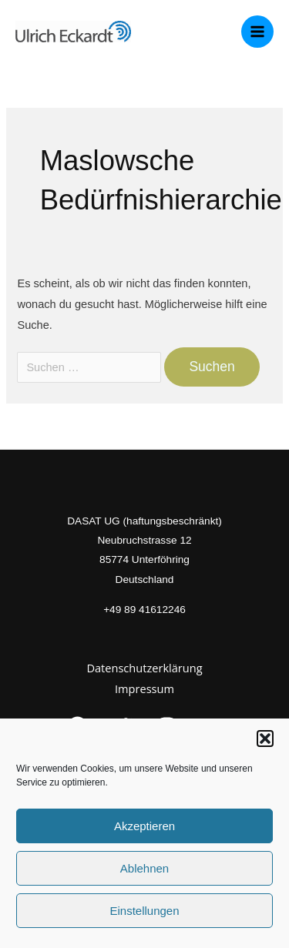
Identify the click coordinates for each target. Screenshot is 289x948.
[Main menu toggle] (257, 31)
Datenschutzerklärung (144, 667)
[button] (265, 738)
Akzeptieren (144, 825)
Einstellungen (144, 910)
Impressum (144, 688)
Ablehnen (144, 868)
